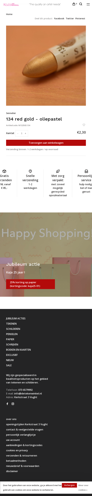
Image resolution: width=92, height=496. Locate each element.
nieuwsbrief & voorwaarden (22, 466)
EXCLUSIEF (12, 355)
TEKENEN (11, 323)
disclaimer (12, 471)
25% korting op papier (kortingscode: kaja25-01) (25, 284)
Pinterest (80, 18)
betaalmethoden (16, 460)
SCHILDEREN (13, 329)
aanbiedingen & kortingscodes (24, 445)
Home (9, 14)
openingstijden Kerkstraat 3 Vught (27, 424)
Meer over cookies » (83, 487)
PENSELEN (12, 334)
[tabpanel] (46, 66)
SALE (9, 365)
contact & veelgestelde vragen (24, 429)
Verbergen (69, 485)
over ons (11, 419)
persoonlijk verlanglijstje (21, 434)
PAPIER (10, 339)
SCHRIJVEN (12, 344)
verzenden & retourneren (21, 455)
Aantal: (10, 133)
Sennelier (11, 113)
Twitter (70, 18)
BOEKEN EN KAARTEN (18, 349)
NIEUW (10, 360)
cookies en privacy (17, 450)
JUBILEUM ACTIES (15, 318)
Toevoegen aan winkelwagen (46, 142)
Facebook (59, 18)
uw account (13, 440)
